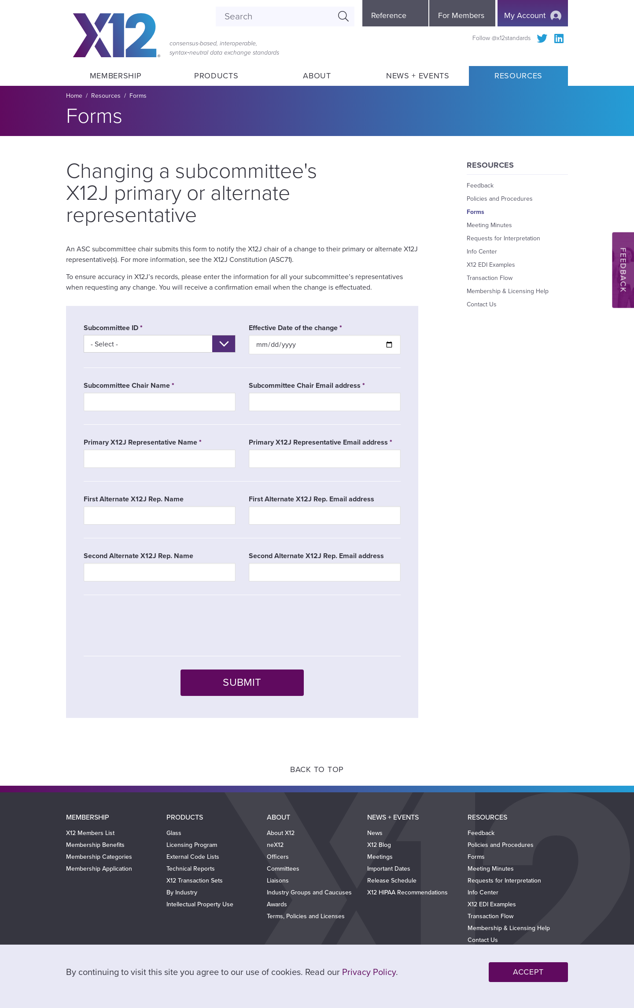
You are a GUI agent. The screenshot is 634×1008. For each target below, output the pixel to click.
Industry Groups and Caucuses (309, 892)
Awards (277, 904)
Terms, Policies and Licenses (306, 916)
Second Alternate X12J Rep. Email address (316, 556)
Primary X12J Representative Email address (318, 442)
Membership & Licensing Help (508, 291)
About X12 (281, 833)
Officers (278, 857)
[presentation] (150, 625)
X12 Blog (379, 845)
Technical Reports (190, 868)
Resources (518, 76)
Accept (528, 972)
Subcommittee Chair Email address (305, 385)
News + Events (418, 76)
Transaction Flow (489, 278)
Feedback (480, 185)
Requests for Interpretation (503, 238)
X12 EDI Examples (491, 265)
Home (74, 95)
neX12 (275, 845)
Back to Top (317, 769)
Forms (138, 95)
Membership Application (99, 868)
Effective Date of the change (293, 328)
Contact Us (482, 304)
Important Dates (388, 868)
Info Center (482, 251)
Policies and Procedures (500, 198)
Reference (388, 15)
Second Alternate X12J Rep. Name (138, 556)
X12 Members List (90, 833)
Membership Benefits (95, 845)
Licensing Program (191, 845)
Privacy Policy (369, 972)
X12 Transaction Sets (194, 880)
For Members (461, 15)
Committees (283, 868)
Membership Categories (99, 857)
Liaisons (278, 880)
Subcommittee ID (111, 328)
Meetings (380, 857)
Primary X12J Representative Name (140, 442)
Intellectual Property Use (199, 904)
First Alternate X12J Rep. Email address (311, 499)
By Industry (181, 892)
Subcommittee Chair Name (127, 385)
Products (216, 76)
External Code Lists (192, 857)
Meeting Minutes (489, 225)
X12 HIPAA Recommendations (407, 892)
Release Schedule (392, 880)
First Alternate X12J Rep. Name (134, 499)
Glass (173, 833)
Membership (115, 76)
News (375, 833)
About (317, 76)
